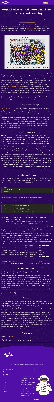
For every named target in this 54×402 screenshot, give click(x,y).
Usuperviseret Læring (7, 108)
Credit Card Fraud (27, 25)
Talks (4, 389)
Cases (4, 385)
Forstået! (36, 399)
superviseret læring (30, 77)
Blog (4, 387)
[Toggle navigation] (50, 2)
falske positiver (32, 230)
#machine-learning (24, 340)
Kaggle (13, 336)
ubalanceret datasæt (32, 28)
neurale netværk (47, 25)
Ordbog (5, 391)
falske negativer (45, 233)
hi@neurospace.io (10, 371)
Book (45, 2)
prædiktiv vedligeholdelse (14, 86)
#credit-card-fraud (8, 340)
